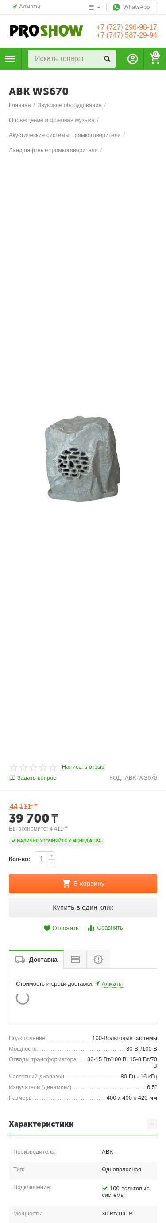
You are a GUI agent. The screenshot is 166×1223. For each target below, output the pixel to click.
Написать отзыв (83, 785)
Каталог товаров (10, 59)
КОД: (116, 795)
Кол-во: (19, 876)
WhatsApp (132, 7)
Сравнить (105, 945)
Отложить (61, 946)
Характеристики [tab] (83, 1142)
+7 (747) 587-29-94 (126, 35)
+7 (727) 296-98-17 (126, 27)
